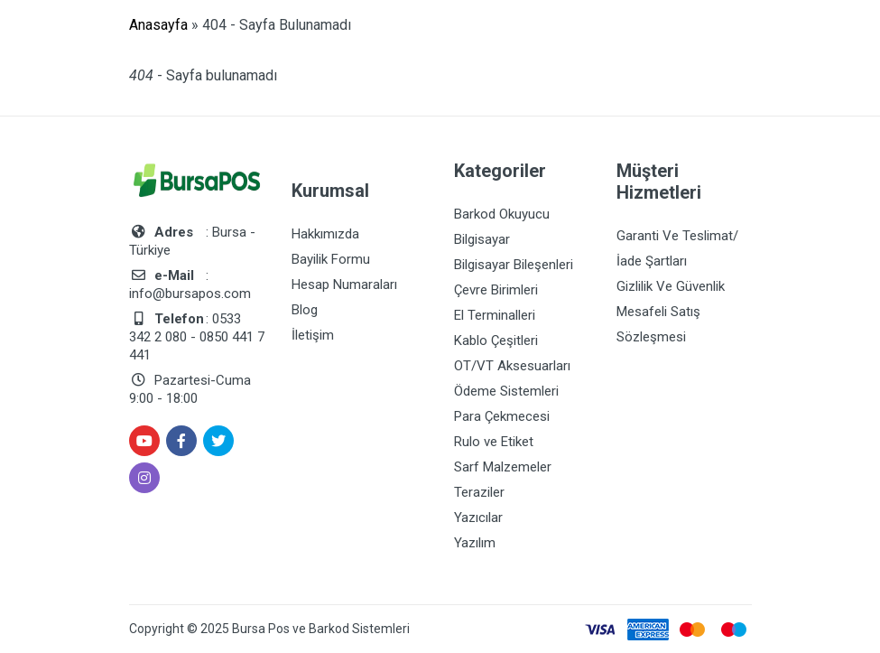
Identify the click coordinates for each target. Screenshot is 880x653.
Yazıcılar (478, 517)
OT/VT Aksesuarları (512, 366)
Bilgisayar (482, 239)
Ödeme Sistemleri (506, 391)
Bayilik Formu (331, 259)
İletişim (313, 335)
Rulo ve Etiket (493, 442)
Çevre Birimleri (496, 290)
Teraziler (479, 492)
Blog (305, 310)
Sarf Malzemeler (502, 467)
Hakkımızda (325, 234)
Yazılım (475, 543)
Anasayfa (158, 24)
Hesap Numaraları (344, 284)
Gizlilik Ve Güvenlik (670, 286)
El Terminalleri (494, 315)
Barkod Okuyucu (502, 214)
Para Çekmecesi (502, 416)
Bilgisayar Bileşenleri (513, 265)
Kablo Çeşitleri (496, 340)
